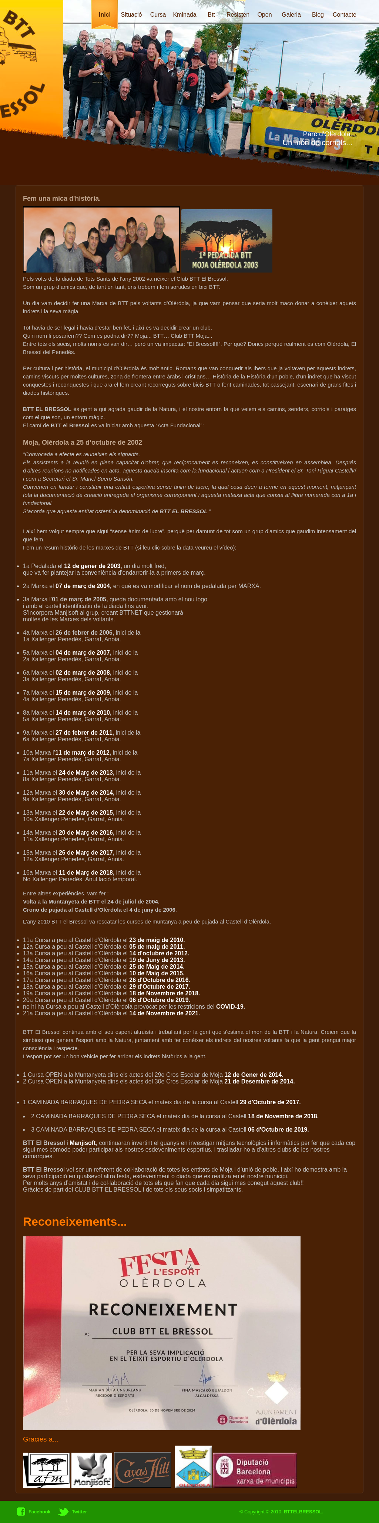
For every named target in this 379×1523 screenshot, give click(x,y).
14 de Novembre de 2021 (163, 1013)
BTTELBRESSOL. (303, 1511)
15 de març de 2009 (83, 692)
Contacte (344, 14)
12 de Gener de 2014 (253, 1075)
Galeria (291, 14)
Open (264, 14)
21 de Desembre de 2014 (258, 1081)
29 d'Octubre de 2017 (158, 986)
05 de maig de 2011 (156, 946)
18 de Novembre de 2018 (163, 993)
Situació (131, 14)
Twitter (78, 1511)
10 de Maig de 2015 (156, 973)
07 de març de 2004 (83, 586)
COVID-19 (230, 1006)
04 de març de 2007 (83, 652)
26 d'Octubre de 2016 (158, 980)
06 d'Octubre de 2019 (158, 1000)
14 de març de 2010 (83, 712)
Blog (318, 14)
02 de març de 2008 (83, 672)
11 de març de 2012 (82, 752)
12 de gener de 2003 (92, 566)
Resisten (238, 14)
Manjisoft (82, 1143)
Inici (105, 14)
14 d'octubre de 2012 (158, 953)
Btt (211, 14)
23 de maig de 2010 (156, 940)
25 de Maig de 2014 (156, 966)
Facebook (39, 1511)
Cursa (158, 14)
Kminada (184, 14)
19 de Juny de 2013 (156, 960)
